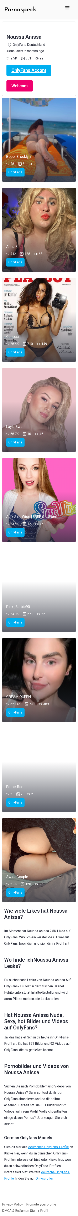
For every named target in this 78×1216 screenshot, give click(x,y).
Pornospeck (20, 9)
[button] (67, 7)
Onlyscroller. (44, 1178)
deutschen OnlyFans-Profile (48, 1147)
